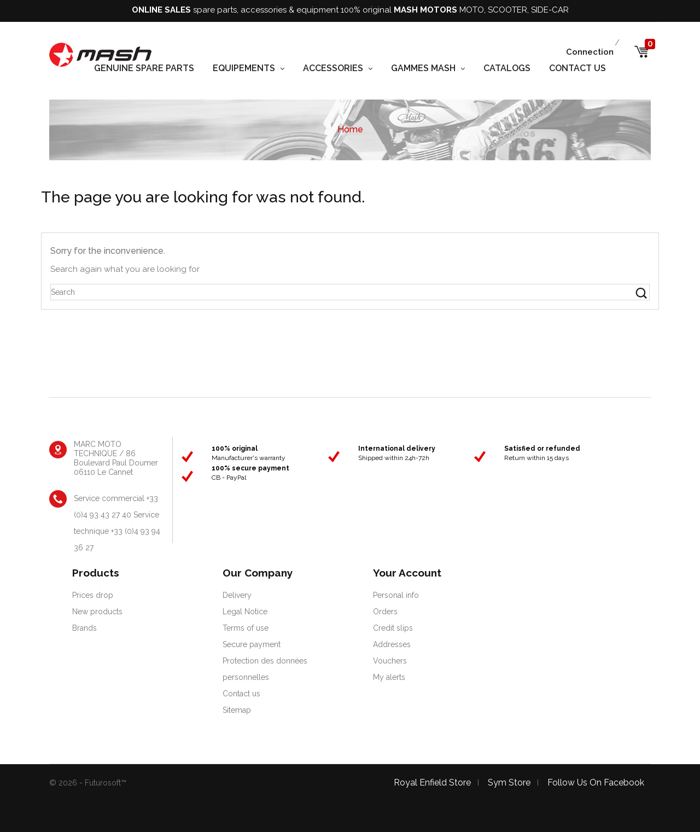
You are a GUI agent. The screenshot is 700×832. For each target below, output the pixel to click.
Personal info (396, 595)
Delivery (237, 595)
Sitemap (237, 710)
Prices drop (92, 595)
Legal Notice (245, 611)
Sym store (509, 782)
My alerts (389, 677)
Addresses (392, 644)
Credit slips (393, 628)
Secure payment (252, 644)
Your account (407, 573)
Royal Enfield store (432, 782)
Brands (84, 628)
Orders (385, 611)
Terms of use (246, 628)
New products (97, 611)
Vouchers (390, 660)
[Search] (350, 292)
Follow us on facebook (595, 782)
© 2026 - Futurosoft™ (87, 782)
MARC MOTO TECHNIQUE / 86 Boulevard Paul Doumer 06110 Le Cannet (116, 458)
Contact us (241, 693)
